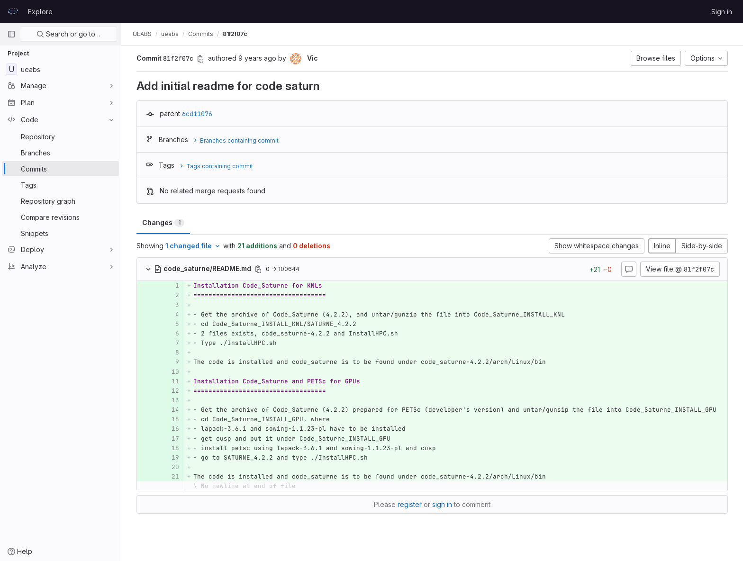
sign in (442, 504)
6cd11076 (197, 113)
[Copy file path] (258, 269)
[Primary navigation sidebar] (11, 34)
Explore (40, 12)
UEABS (142, 33)
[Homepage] (12, 11)
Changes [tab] (163, 222)
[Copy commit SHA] (200, 58)
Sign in (721, 12)
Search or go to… (68, 34)
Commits (200, 33)
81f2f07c (235, 33)
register (410, 504)
